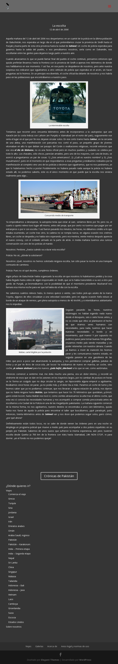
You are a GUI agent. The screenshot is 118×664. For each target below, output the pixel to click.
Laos (10, 599)
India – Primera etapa (19, 548)
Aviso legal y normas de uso (75, 646)
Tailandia (12, 581)
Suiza (11, 612)
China (11, 567)
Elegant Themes (50, 659)
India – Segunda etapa (19, 553)
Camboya (13, 603)
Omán (11, 530)
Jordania (12, 512)
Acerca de (52, 646)
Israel (11, 517)
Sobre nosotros (14, 626)
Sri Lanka (12, 562)
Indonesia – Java (16, 590)
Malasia (12, 576)
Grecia (11, 498)
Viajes (9, 490)
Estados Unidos (16, 622)
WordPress (85, 659)
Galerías (39, 646)
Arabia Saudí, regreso (19, 535)
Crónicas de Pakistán (59, 476)
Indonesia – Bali (16, 585)
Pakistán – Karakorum (19, 544)
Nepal (11, 558)
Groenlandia (14, 608)
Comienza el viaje (17, 494)
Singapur (12, 571)
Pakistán (12, 539)
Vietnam (12, 594)
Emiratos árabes (16, 526)
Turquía (12, 503)
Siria (10, 507)
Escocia (12, 617)
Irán (10, 521)
